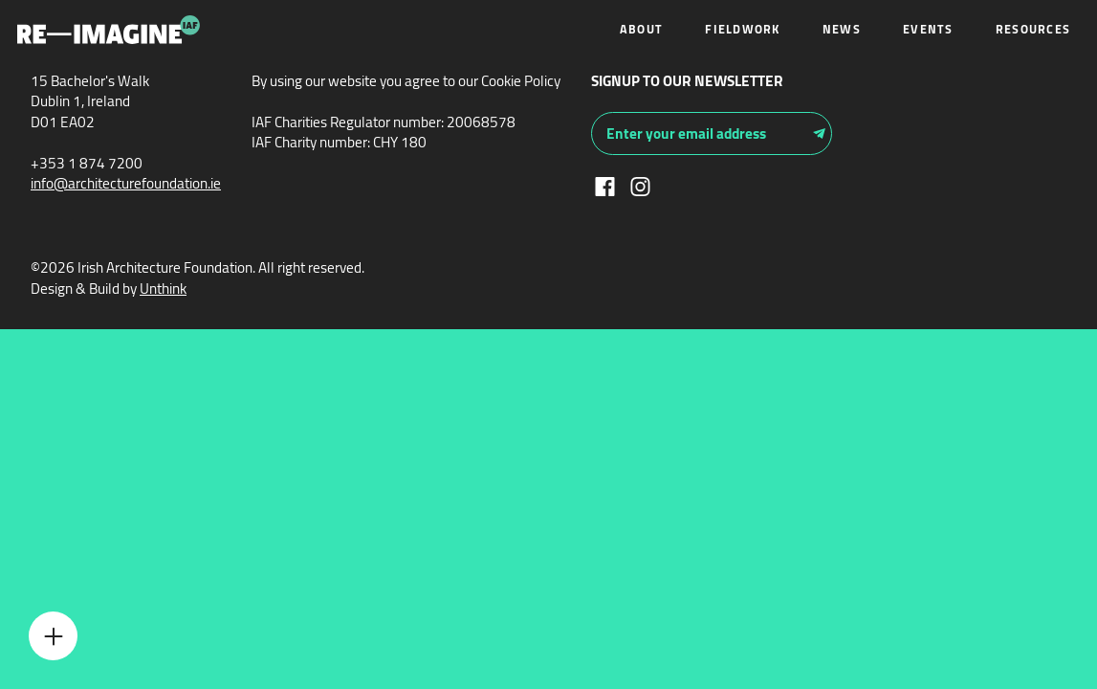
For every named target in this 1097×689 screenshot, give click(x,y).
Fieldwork (742, 29)
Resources (1033, 29)
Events (928, 29)
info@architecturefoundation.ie (126, 183)
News (842, 29)
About (641, 29)
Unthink (163, 288)
